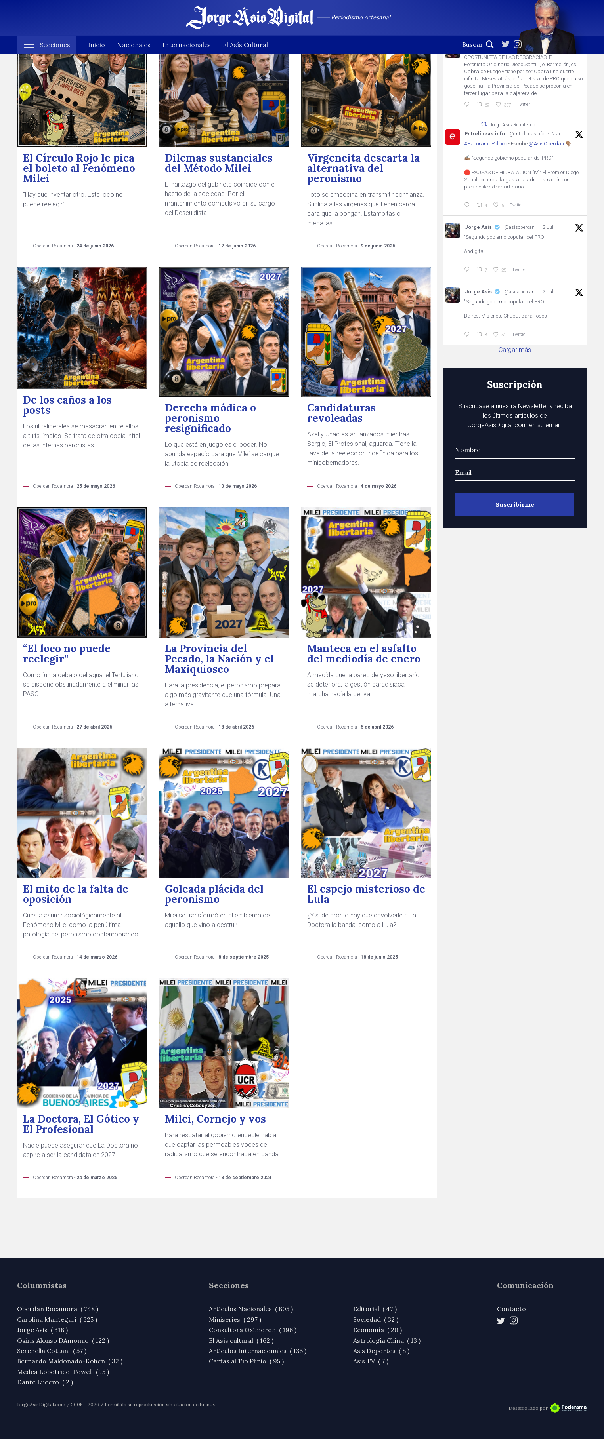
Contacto (511, 1309)
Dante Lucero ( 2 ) (45, 1382)
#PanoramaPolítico (485, 144)
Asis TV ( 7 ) (370, 1361)
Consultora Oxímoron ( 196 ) (252, 1330)
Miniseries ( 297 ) (235, 1319)
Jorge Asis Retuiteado (512, 124)
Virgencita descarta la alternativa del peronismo (363, 168)
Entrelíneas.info (485, 134)
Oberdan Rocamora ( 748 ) (57, 1309)
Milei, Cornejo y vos (215, 1118)
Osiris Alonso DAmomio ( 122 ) (63, 1340)
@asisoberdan (519, 227)
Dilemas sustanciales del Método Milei (219, 163)
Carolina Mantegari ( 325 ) (57, 1319)
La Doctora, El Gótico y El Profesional (81, 1124)
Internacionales (186, 55)
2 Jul (557, 134)
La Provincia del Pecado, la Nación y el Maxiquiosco (219, 659)
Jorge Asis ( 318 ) (42, 1330)
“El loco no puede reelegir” (67, 653)
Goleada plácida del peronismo (214, 894)
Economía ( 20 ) (377, 1330)
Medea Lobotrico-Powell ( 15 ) (63, 1372)
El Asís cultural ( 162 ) (241, 1340)
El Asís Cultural (245, 55)
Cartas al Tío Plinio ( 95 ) (246, 1361)
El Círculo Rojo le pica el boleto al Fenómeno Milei (79, 168)
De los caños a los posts (67, 405)
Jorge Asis (478, 227)
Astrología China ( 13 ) (387, 1340)
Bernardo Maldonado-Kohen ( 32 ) (69, 1361)
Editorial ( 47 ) (375, 1309)
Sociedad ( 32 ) (375, 1319)
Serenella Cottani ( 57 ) (51, 1351)
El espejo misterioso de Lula (366, 894)
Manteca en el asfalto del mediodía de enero (364, 653)
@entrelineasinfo (526, 134)
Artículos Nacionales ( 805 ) (251, 1309)
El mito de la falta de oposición (75, 894)
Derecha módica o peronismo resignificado (210, 418)
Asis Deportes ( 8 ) (381, 1351)
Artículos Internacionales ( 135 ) (257, 1351)
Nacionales (134, 55)
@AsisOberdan (546, 144)
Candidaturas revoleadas (341, 412)
